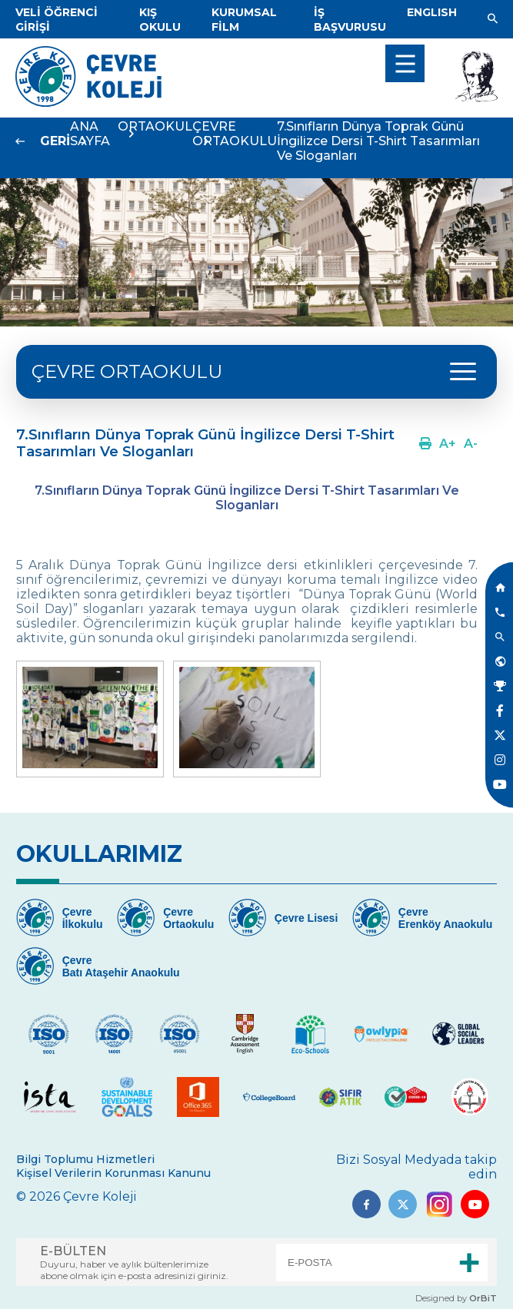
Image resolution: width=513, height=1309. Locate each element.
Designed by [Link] (456, 1298)
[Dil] (432, 12)
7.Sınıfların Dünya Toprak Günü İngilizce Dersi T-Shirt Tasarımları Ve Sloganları (378, 141)
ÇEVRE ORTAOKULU (234, 133)
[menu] (405, 63)
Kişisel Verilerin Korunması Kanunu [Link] (113, 1173)
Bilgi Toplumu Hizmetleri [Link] (85, 1159)
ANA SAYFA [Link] (90, 133)
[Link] (160, 19)
